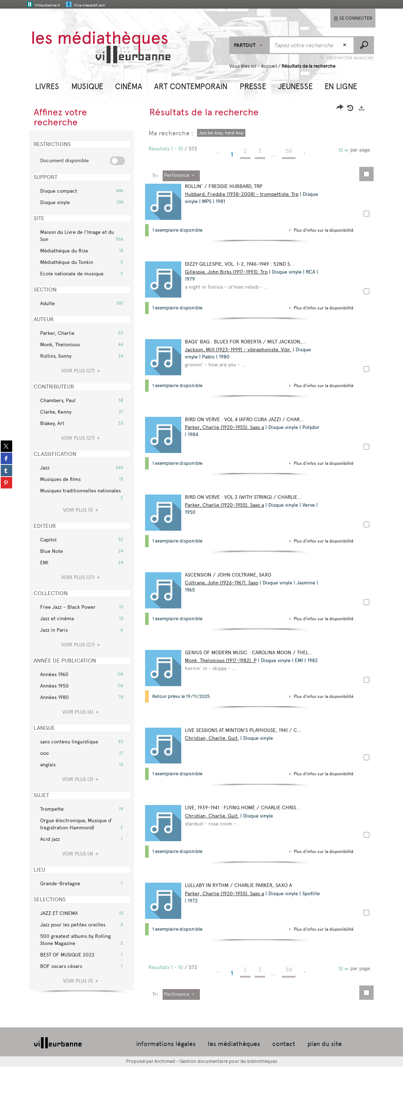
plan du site (324, 1076)
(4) (81, 854)
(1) (81, 510)
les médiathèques (234, 1076)
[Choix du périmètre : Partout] (249, 45)
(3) (81, 779)
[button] (47, 85)
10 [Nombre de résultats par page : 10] (341, 150)
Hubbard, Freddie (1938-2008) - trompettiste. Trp (245, 194)
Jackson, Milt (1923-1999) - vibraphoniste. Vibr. (241, 356)
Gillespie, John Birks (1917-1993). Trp (229, 275)
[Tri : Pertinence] (181, 175)
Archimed (164, 1093)
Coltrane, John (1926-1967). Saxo (225, 599)
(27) (81, 371)
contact (283, 1076)
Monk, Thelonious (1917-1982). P (224, 680)
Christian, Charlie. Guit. (215, 761)
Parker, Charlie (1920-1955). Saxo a (227, 437)
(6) (81, 712)
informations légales (166, 1076)
